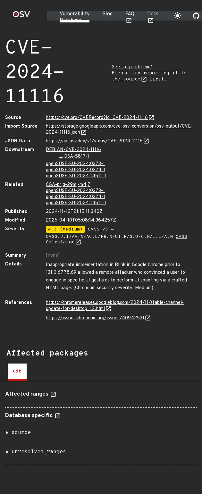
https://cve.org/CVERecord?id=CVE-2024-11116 (97, 118)
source (21, 433)
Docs (152, 14)
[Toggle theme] (177, 15)
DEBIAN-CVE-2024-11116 (73, 150)
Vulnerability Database (74, 17)
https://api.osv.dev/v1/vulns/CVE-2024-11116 (94, 141)
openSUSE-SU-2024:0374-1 (75, 170)
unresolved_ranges (39, 452)
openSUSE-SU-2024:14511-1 (76, 176)
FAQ (129, 14)
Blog (107, 14)
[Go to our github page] (196, 16)
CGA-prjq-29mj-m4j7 (68, 185)
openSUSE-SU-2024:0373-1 (75, 164)
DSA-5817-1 (76, 157)
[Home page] (21, 16)
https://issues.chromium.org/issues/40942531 (95, 318)
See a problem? (132, 67)
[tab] (17, 372)
